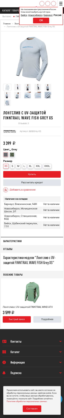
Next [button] (60, 303)
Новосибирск (35, 15)
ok (41, 20)
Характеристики (12, 241)
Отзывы (7, 248)
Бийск (24, 15)
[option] (32, 58)
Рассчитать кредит (32, 183)
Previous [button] (4, 303)
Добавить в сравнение (19, 189)
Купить (32, 174)
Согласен (32, 409)
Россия (57, 15)
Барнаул (48, 15)
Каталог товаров (12, 10)
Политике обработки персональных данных (27, 401)
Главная (6, 24)
